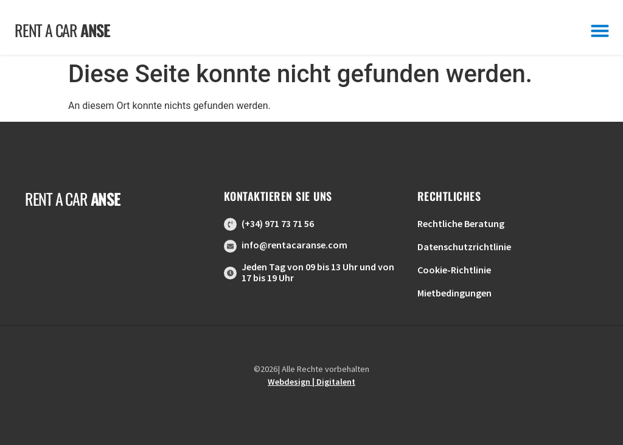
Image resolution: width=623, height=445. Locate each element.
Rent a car (62, 30)
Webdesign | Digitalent (311, 381)
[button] (599, 30)
